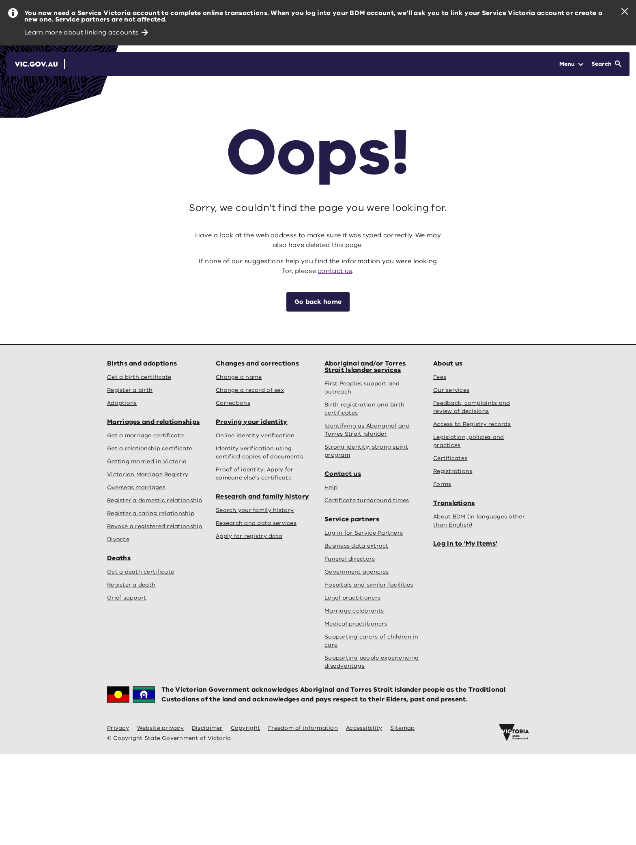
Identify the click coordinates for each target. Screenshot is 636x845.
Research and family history (262, 496)
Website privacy (160, 728)
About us (447, 363)
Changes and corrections (257, 363)
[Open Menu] (571, 64)
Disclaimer (207, 728)
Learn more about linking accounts (86, 32)
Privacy (118, 728)
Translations (454, 503)
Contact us (342, 474)
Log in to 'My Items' (465, 543)
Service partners (351, 519)
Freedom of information (303, 728)
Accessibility (364, 728)
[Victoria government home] (514, 732)
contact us (335, 271)
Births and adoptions (142, 363)
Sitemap (402, 728)
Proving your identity (251, 422)
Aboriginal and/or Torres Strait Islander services (365, 366)
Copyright (245, 728)
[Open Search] (606, 64)
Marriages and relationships (153, 422)
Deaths (119, 558)
